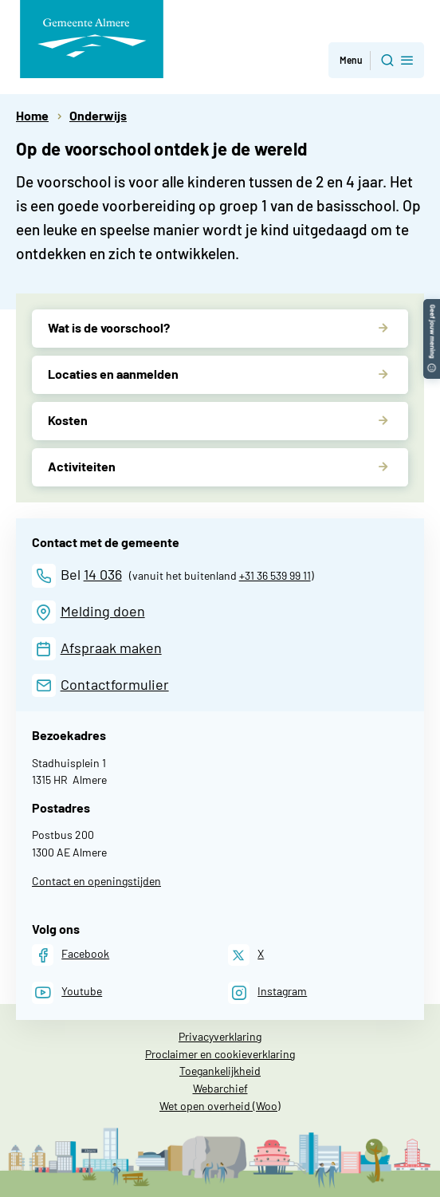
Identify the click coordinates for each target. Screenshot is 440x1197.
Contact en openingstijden (96, 881)
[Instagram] (267, 992)
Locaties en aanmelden (113, 373)
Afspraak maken (111, 647)
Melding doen (103, 611)
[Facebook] (70, 955)
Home (32, 115)
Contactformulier (115, 684)
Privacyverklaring (220, 1036)
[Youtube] (67, 992)
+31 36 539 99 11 (275, 575)
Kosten (68, 419)
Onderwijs (98, 115)
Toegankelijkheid (220, 1070)
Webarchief (220, 1088)
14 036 (103, 574)
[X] (246, 955)
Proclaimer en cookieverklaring (220, 1054)
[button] (431, 306)
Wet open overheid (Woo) (220, 1105)
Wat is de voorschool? (109, 327)
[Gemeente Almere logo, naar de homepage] (91, 39)
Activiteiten (82, 466)
